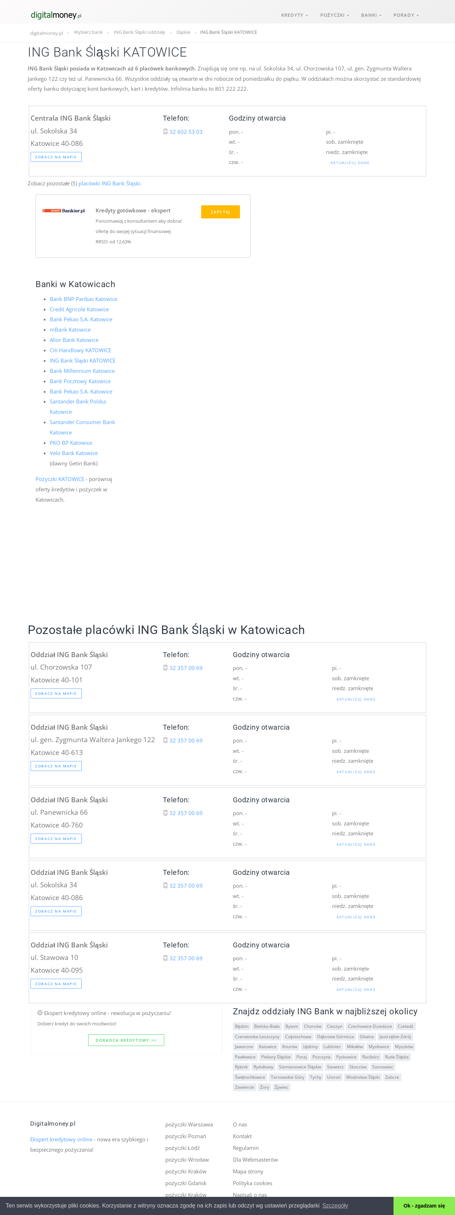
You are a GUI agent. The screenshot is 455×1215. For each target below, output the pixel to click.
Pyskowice (346, 1055)
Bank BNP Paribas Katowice (83, 299)
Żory (264, 1086)
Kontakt (242, 1134)
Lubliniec (332, 1045)
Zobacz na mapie (56, 156)
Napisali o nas (250, 1192)
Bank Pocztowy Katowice (80, 380)
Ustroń (333, 1075)
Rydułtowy (263, 1065)
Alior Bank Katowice (74, 339)
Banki (370, 13)
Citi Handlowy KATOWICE (80, 350)
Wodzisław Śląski (362, 1075)
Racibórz (370, 1055)
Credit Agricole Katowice (79, 309)
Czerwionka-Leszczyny (257, 1035)
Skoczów (357, 1065)
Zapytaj (220, 212)
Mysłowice (378, 1045)
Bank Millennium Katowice (82, 370)
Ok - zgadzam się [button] (424, 1206)
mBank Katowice (70, 329)
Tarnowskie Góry (287, 1075)
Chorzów (312, 1025)
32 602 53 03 (186, 131)
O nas (240, 1122)
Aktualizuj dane (350, 162)
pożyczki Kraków (186, 1169)
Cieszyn (334, 1025)
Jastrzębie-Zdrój (395, 1035)
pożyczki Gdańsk (186, 1180)
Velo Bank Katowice (74, 451)
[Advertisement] (227, 569)
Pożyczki (332, 13)
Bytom (291, 1025)
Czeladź (405, 1025)
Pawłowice (245, 1055)
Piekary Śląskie (276, 1055)
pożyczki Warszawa (189, 1122)
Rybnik (241, 1065)
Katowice (268, 1045)
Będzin (241, 1025)
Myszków (404, 1045)
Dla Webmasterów (255, 1157)
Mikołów (355, 1045)
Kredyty (292, 13)
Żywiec (281, 1086)
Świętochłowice (250, 1075)
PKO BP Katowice (71, 441)
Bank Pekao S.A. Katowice (81, 319)
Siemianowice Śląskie (300, 1065)
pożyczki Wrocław (187, 1157)
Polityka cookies (252, 1180)
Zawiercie (244, 1086)
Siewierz (335, 1065)
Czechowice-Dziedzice (370, 1025)
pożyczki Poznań (185, 1134)
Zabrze (392, 1075)
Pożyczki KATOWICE (60, 477)
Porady (405, 13)
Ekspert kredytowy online (61, 1137)
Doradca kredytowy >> (126, 1038)
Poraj (301, 1055)
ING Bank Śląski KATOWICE (83, 360)
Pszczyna (321, 1055)
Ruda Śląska (396, 1055)
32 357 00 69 (186, 666)
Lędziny (310, 1045)
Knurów (289, 1045)
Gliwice (366, 1035)
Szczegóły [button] (335, 1206)
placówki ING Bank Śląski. (109, 183)
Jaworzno (244, 1045)
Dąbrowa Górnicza (335, 1035)
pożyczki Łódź (182, 1146)
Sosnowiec (382, 1065)
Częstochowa (298, 1035)
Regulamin (246, 1146)
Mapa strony (248, 1169)
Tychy (315, 1075)
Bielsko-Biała (267, 1025)
